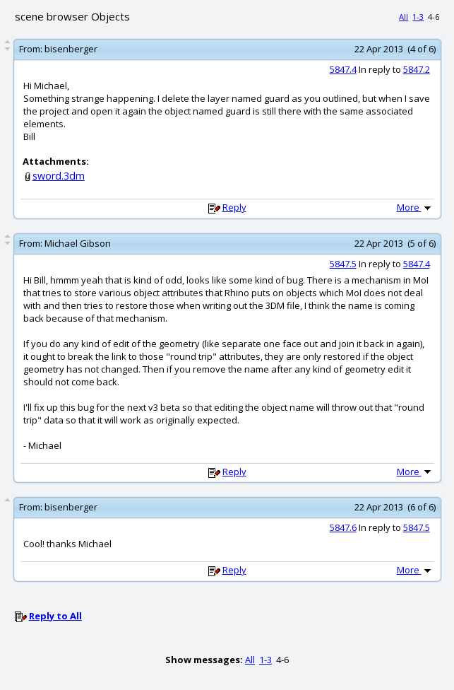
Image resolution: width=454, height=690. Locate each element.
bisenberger (70, 48)
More (415, 207)
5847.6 (343, 527)
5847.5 (343, 263)
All (403, 16)
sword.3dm (58, 175)
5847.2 (416, 69)
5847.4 (343, 69)
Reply (234, 207)
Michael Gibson (77, 243)
